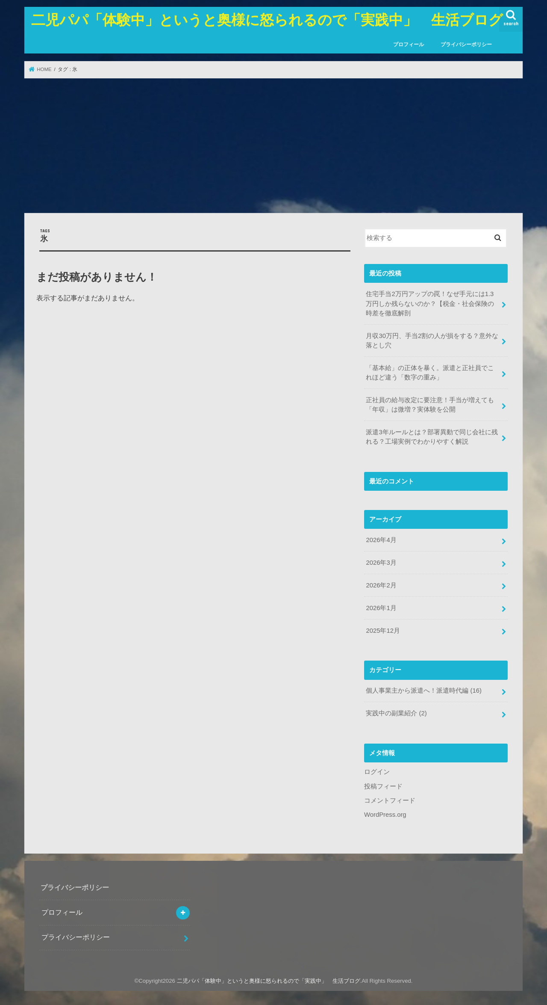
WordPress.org (385, 814)
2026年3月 (381, 562)
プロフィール (408, 44)
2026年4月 (381, 540)
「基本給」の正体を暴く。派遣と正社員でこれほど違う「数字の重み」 (430, 373)
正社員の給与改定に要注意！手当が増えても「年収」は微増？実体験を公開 (430, 405)
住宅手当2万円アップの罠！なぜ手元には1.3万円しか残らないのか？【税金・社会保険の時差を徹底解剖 (430, 303)
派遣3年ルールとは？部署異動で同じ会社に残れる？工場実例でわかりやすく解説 (431, 437)
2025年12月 (383, 630)
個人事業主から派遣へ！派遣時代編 (424, 690)
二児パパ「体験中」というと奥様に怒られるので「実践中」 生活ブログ (267, 19)
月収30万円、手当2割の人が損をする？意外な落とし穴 (432, 340)
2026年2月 (381, 585)
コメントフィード (389, 800)
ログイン (377, 771)
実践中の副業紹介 (396, 713)
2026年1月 (381, 608)
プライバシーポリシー (466, 44)
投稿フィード (383, 786)
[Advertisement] (273, 145)
